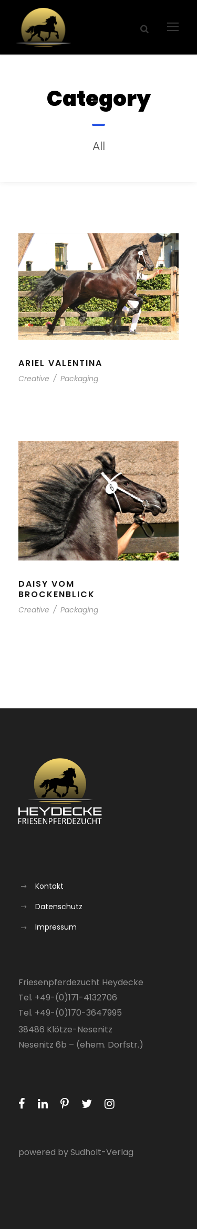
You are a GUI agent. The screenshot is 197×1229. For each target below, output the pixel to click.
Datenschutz (58, 906)
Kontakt (49, 886)
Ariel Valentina (60, 363)
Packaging (79, 378)
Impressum (56, 927)
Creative (33, 378)
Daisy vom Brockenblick (56, 589)
